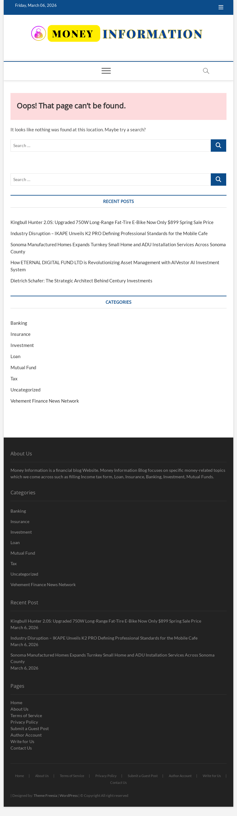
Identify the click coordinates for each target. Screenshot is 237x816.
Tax (14, 378)
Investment (22, 345)
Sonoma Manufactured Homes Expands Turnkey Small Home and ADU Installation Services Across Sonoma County (112, 658)
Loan (15, 356)
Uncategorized (25, 389)
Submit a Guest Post (29, 728)
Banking (18, 323)
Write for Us (22, 741)
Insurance (20, 334)
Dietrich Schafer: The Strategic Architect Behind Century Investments (81, 280)
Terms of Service (26, 715)
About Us (19, 709)
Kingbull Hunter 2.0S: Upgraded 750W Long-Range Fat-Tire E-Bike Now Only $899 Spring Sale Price (112, 222)
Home (16, 702)
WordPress (69, 795)
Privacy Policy (24, 722)
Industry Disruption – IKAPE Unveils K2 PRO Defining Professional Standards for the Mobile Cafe (109, 233)
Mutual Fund (23, 367)
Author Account (26, 735)
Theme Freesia (45, 795)
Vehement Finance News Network (44, 401)
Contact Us (21, 747)
